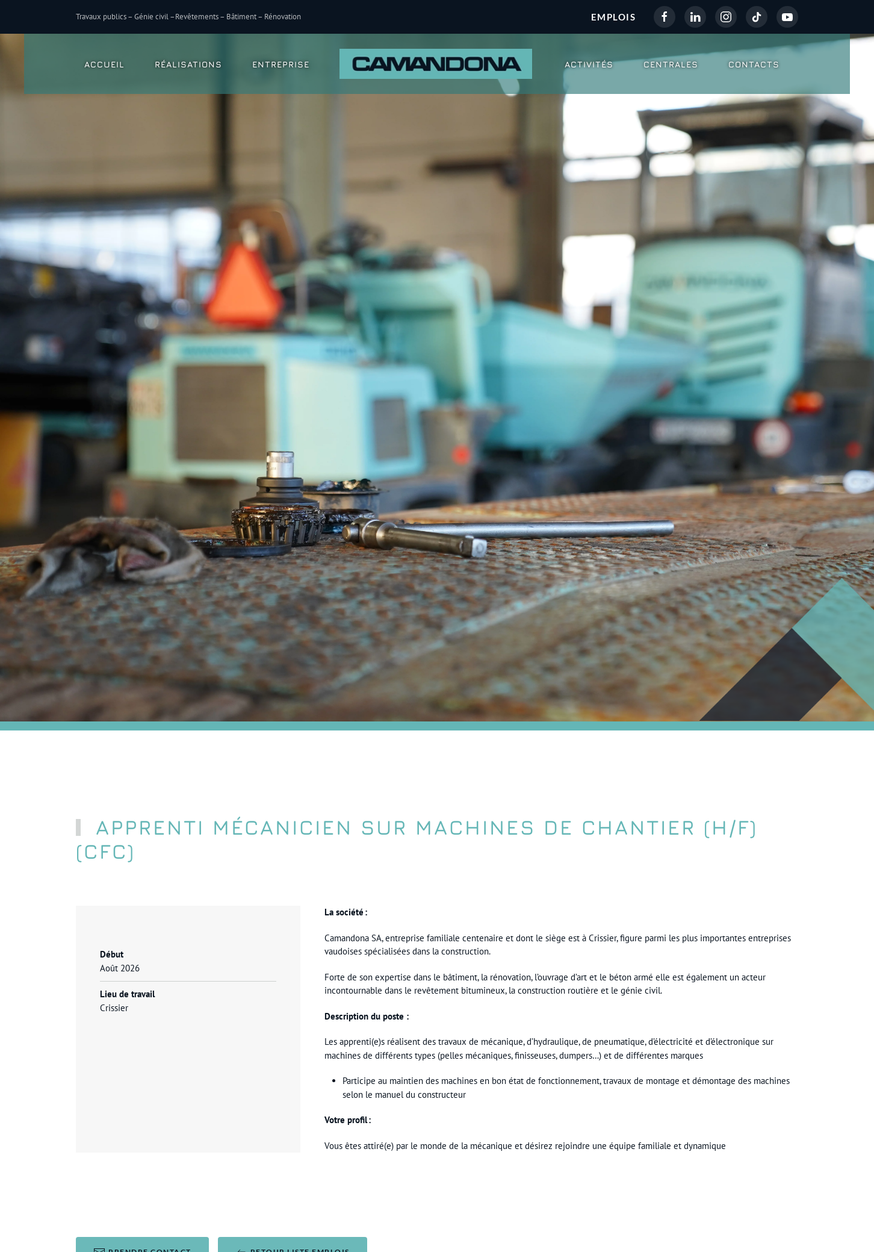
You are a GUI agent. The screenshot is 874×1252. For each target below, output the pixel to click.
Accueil (104, 64)
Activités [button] (589, 64)
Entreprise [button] (280, 64)
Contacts (753, 64)
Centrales (670, 64)
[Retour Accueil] (437, 64)
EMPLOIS (613, 16)
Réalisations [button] (188, 64)
